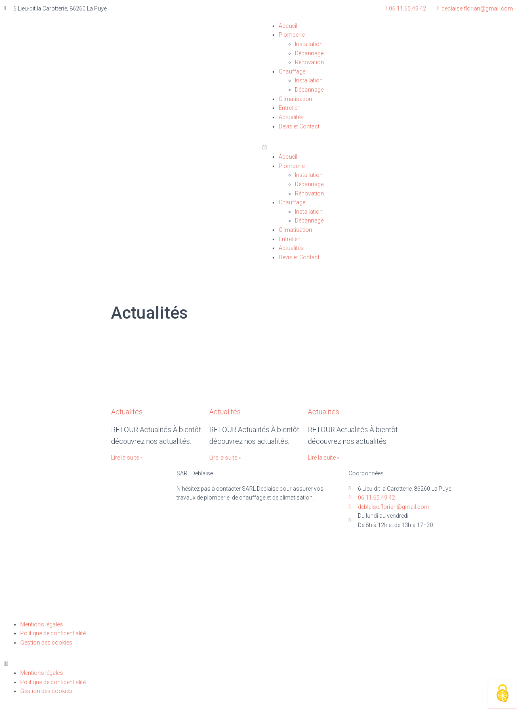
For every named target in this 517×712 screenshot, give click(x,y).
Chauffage (292, 71)
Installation (309, 44)
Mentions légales (41, 624)
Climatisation (295, 99)
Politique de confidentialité (53, 633)
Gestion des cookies (46, 642)
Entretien (290, 108)
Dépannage (309, 53)
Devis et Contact (299, 126)
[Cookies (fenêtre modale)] (502, 694)
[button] (388, 147)
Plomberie (292, 35)
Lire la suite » (127, 457)
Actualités (291, 117)
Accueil (288, 26)
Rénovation (309, 62)
